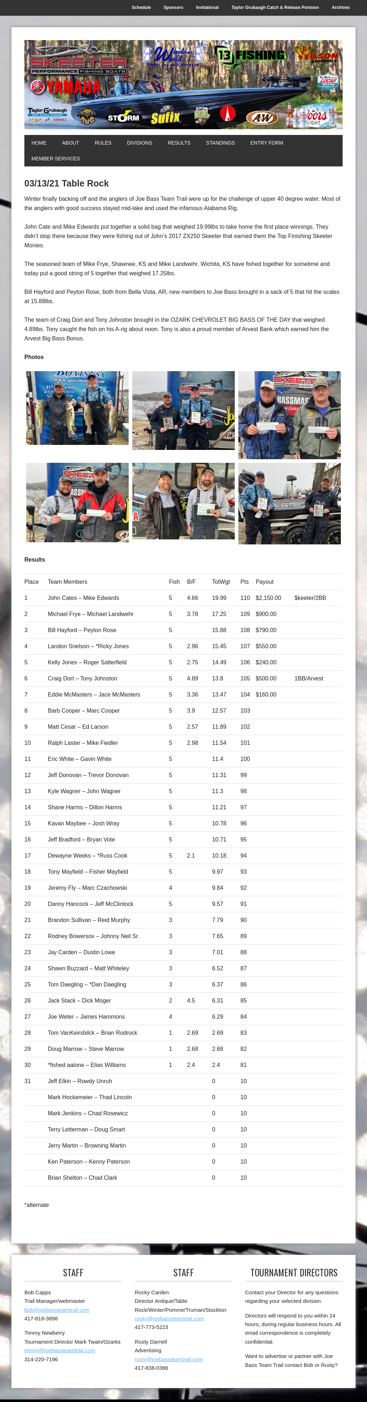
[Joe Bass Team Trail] (183, 84)
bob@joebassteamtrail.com (57, 1310)
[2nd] (289, 415)
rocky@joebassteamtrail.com (169, 1319)
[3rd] (77, 503)
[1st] (77, 408)
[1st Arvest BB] (183, 501)
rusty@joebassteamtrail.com (168, 1359)
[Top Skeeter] (289, 504)
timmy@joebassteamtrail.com (59, 1351)
